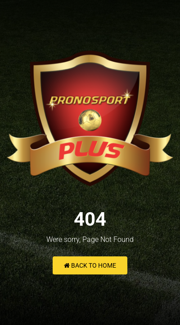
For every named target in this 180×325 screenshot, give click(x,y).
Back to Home (90, 265)
